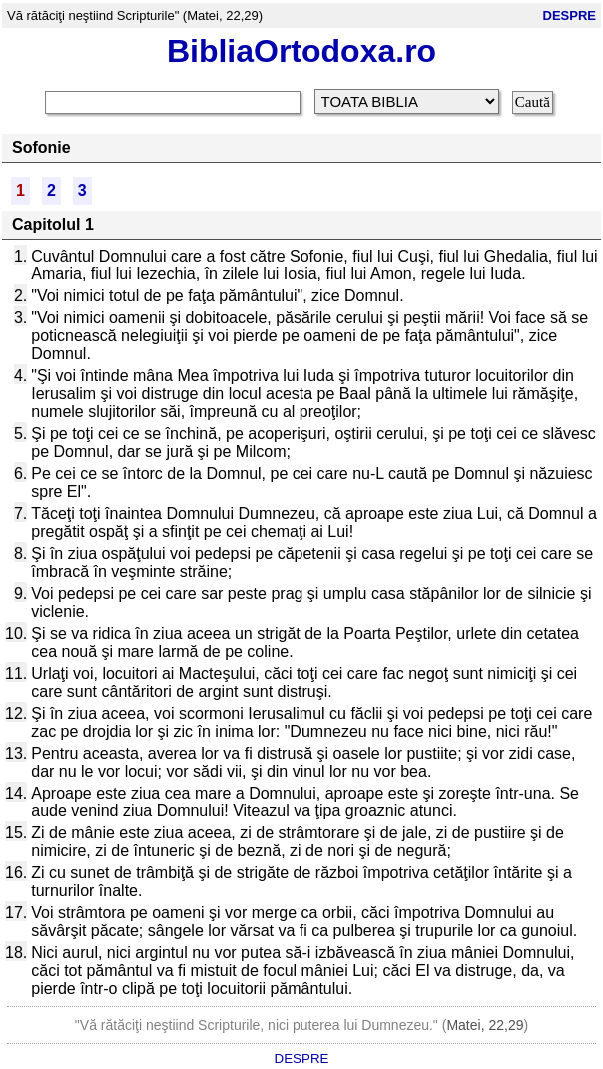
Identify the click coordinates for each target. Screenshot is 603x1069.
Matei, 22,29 (484, 1025)
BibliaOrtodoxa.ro (301, 51)
